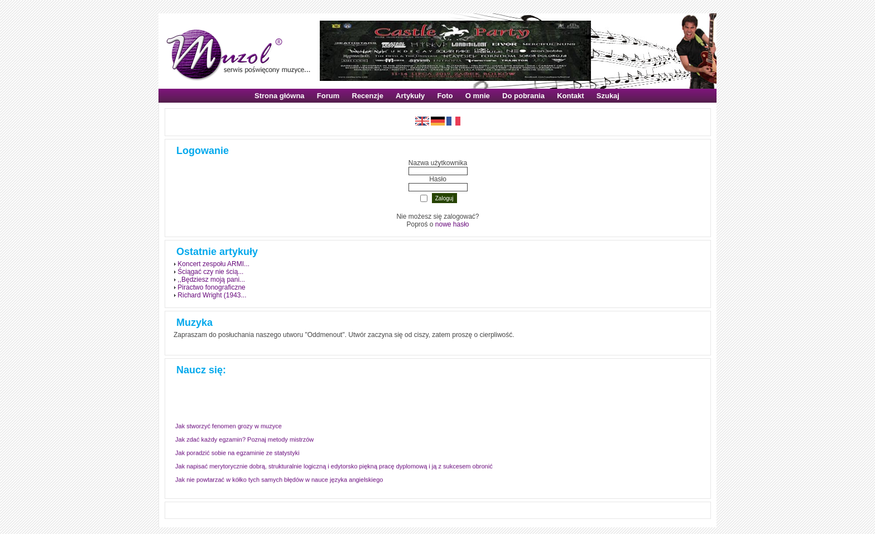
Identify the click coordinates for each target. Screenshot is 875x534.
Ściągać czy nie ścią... (210, 272)
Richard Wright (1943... (211, 295)
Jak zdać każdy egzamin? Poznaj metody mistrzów (244, 438)
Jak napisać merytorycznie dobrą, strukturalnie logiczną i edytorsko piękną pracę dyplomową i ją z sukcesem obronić (334, 465)
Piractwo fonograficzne (211, 287)
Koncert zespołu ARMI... (213, 264)
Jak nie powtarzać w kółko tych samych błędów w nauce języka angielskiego (279, 478)
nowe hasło (452, 224)
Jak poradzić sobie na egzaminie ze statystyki (237, 452)
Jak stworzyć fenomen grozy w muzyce (228, 425)
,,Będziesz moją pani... (211, 279)
